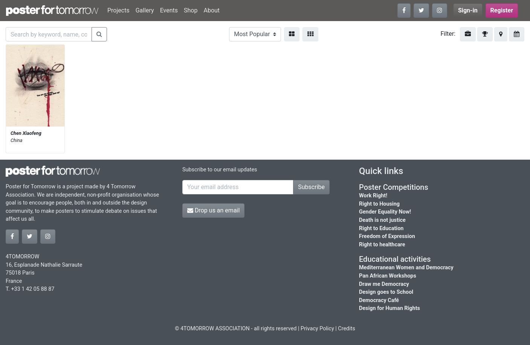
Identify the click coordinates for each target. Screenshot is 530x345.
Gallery (145, 10)
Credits (346, 328)
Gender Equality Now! (385, 212)
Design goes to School (386, 292)
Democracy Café (379, 300)
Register (501, 10)
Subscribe (311, 187)
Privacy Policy (317, 328)
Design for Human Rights (389, 308)
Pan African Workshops (387, 276)
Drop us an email (213, 210)
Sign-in (468, 10)
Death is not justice (382, 220)
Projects (118, 10)
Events (169, 10)
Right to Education (381, 228)
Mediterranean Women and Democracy (406, 267)
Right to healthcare (382, 244)
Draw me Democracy (384, 284)
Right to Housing (379, 204)
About (211, 10)
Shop (190, 10)
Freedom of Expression (387, 236)
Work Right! (373, 195)
